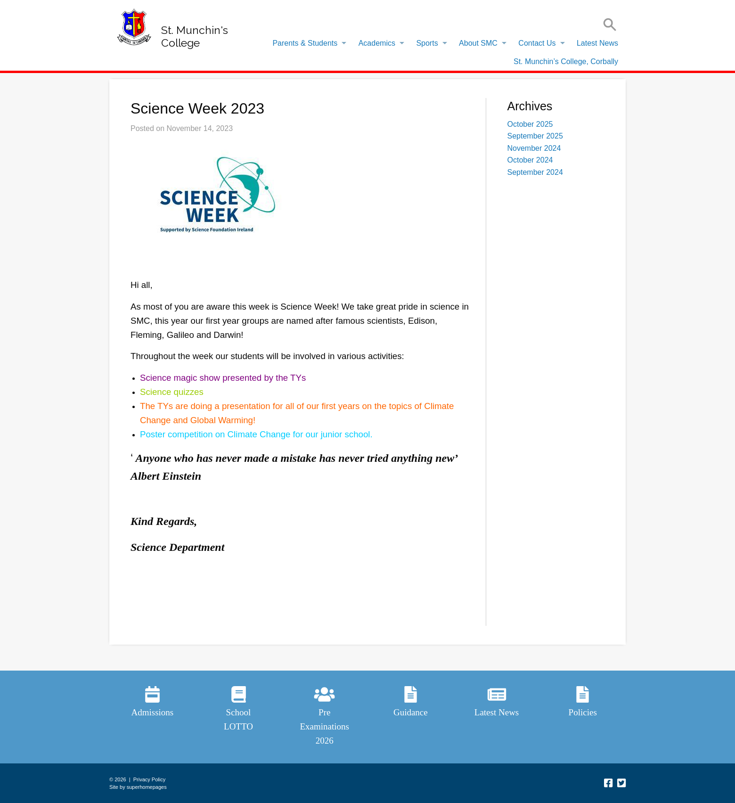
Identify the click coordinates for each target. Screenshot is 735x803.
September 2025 (535, 136)
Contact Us (536, 43)
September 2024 (535, 172)
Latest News (597, 43)
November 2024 (534, 148)
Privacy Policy (149, 779)
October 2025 (530, 124)
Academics (377, 43)
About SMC (478, 43)
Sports (427, 43)
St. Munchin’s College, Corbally (566, 61)
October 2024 (530, 160)
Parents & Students (304, 43)
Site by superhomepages (138, 787)
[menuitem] (307, 43)
